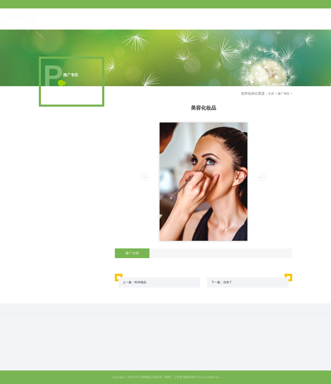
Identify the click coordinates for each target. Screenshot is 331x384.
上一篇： (134, 282)
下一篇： (221, 282)
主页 (271, 93)
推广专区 (283, 93)
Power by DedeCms (207, 377)
